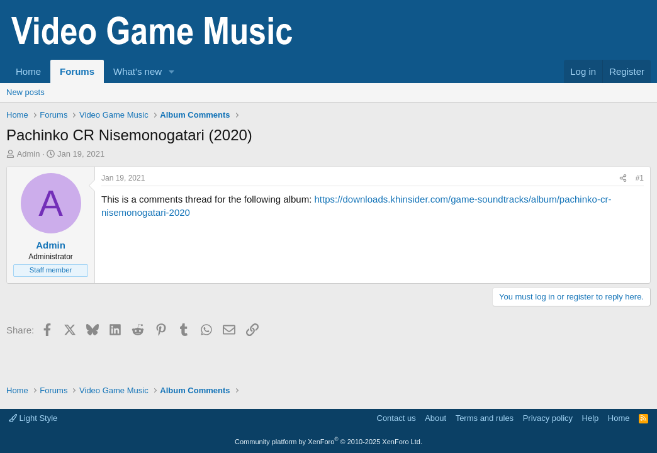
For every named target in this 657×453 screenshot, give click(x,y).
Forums (77, 71)
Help (590, 418)
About (435, 418)
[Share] (623, 178)
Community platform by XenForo (328, 441)
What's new (137, 71)
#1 (640, 178)
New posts (25, 92)
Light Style (33, 418)
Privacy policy (548, 418)
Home (28, 71)
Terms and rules (485, 418)
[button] (172, 71)
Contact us (396, 418)
